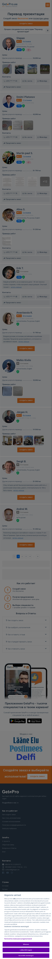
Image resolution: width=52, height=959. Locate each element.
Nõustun (26, 944)
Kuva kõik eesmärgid (26, 956)
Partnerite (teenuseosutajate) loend (18, 939)
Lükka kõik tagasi (26, 950)
